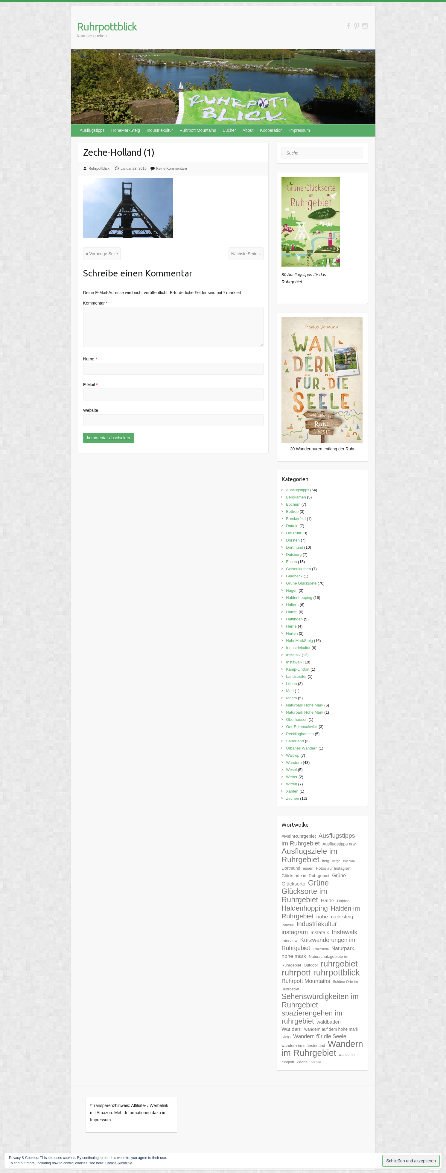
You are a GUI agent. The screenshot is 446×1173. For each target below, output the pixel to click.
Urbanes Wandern (301, 748)
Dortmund (294, 547)
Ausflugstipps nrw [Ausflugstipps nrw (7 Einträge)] (339, 844)
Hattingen (294, 619)
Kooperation (271, 130)
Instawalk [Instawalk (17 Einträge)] (344, 932)
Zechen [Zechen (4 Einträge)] (315, 1062)
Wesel (291, 769)
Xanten (292, 791)
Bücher (229, 130)
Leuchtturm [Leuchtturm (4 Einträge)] (320, 949)
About (248, 130)
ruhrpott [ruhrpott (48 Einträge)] (295, 972)
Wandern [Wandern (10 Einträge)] (291, 1029)
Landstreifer (296, 676)
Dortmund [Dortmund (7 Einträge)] (290, 868)
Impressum (299, 130)
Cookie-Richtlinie (118, 1163)
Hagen (291, 590)
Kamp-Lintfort (297, 669)
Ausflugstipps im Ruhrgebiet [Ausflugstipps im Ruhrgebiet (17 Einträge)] (318, 839)
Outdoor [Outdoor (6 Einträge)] (311, 965)
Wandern (294, 762)
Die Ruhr (293, 533)
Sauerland (295, 741)
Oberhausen (297, 719)
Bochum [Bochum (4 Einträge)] (349, 861)
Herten (292, 633)
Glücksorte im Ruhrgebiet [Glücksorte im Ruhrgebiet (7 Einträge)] (305, 875)
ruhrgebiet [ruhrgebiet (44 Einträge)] (339, 963)
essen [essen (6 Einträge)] (308, 868)
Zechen (292, 798)
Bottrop (292, 511)
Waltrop (292, 755)
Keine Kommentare (171, 168)
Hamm (291, 612)
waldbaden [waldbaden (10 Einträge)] (329, 1022)
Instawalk (294, 662)
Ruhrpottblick (107, 26)
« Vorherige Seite (102, 253)
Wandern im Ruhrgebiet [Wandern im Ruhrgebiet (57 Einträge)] (322, 1048)
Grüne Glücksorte (301, 583)
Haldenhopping (299, 597)
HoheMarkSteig (125, 130)
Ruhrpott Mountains (197, 130)
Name (90, 359)
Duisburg (294, 554)
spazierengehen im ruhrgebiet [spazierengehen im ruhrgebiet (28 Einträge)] (311, 1017)
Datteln (292, 526)
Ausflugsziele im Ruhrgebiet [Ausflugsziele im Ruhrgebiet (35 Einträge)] (309, 855)
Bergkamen (296, 497)
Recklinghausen (300, 734)
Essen (291, 561)
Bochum (293, 504)
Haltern (292, 604)
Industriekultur (160, 130)
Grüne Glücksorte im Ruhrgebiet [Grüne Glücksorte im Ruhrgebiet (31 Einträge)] (305, 891)
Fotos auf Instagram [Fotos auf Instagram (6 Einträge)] (333, 868)
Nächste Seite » (246, 253)
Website (90, 410)
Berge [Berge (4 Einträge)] (336, 861)
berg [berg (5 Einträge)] (325, 861)
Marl (289, 691)
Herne (291, 626)
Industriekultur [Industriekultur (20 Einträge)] (316, 924)
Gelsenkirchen (298, 569)
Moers (291, 698)
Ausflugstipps (92, 130)
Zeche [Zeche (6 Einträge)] (302, 1062)
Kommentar (95, 303)
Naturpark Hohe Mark (304, 705)
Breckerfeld (296, 518)
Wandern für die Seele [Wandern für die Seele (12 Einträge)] (319, 1036)
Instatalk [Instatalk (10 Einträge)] (319, 932)
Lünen (291, 683)
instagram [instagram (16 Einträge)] (294, 932)
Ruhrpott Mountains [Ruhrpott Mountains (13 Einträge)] (305, 981)
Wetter (291, 777)
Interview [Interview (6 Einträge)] (289, 940)
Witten (291, 784)
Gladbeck (294, 576)
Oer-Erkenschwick (301, 726)
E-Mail (90, 384)
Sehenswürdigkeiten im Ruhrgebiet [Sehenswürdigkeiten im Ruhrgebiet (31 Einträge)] (320, 1000)
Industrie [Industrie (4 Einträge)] (287, 925)
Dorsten (293, 540)
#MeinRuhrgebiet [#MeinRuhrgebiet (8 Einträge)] (298, 836)
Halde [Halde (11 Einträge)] (327, 900)
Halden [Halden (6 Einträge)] (343, 901)
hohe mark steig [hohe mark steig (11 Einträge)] (334, 917)
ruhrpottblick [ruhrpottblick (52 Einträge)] (336, 972)
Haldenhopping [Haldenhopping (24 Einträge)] (304, 908)
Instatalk (293, 655)
